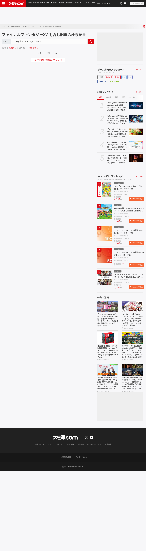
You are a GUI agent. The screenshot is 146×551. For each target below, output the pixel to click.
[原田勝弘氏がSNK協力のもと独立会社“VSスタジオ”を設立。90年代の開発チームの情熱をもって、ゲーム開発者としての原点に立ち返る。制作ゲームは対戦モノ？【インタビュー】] (107, 373)
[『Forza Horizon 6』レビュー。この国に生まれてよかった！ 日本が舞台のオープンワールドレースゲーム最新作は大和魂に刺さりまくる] (107, 306)
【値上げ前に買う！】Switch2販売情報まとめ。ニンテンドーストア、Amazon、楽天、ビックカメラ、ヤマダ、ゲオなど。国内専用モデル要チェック (107, 354)
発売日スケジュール (67, 3)
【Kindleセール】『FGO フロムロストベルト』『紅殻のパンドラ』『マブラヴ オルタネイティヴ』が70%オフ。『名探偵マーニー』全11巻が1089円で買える (132, 320)
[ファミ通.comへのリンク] (16, 3)
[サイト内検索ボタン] (137, 3)
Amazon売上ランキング (109, 176)
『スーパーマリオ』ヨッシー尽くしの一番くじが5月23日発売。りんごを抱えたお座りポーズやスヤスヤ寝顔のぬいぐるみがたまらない (117, 133)
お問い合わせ (43, 450)
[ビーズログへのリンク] (81, 462)
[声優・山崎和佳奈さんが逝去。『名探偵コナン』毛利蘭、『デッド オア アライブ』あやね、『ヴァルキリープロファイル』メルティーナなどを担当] (136, 158)
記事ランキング (105, 92)
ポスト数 (131, 97)
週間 (116, 97)
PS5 (48, 3)
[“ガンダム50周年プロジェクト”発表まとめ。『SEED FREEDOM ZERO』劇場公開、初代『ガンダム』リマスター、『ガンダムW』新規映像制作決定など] (136, 118)
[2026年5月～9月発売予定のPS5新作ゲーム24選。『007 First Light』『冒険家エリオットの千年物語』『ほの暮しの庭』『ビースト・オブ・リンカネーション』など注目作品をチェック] (132, 373)
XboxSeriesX (114, 81)
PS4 (129, 77)
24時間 (108, 97)
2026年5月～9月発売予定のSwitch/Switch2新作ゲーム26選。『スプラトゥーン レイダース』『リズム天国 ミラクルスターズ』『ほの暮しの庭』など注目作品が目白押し (132, 354)
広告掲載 (104, 450)
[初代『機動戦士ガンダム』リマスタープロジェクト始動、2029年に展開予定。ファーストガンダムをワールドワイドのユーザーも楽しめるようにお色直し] (136, 145)
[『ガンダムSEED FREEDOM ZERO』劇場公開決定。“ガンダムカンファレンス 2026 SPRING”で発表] (136, 105)
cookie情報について (92, 450)
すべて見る (139, 69)
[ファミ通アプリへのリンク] (66, 462)
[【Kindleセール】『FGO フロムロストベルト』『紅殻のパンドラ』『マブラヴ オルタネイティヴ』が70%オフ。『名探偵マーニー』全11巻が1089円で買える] (132, 306)
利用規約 (70, 450)
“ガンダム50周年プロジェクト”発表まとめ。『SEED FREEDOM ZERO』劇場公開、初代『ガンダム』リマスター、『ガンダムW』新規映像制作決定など (117, 119)
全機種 (100, 77)
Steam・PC (102, 81)
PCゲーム (54, 3)
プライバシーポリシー (57, 450)
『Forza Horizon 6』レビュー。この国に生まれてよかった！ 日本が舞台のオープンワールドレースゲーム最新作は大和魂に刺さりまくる (107, 320)
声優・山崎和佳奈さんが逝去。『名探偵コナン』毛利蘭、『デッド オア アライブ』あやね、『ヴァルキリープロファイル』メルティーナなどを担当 (116, 159)
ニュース (89, 3)
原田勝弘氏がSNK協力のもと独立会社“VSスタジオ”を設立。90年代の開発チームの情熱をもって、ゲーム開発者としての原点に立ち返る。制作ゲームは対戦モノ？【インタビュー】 (107, 388)
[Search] (49, 41)
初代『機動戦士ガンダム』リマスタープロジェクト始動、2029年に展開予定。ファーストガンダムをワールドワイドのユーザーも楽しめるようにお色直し (117, 146)
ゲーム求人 (80, 3)
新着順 (11, 48)
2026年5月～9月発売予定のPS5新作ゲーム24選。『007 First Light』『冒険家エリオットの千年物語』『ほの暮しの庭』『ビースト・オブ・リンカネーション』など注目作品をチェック (132, 388)
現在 (100, 97)
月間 (123, 97)
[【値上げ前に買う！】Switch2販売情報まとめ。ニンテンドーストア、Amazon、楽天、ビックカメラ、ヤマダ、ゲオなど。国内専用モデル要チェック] (107, 340)
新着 (30, 3)
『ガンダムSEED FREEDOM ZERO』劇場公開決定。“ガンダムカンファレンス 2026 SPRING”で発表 (117, 106)
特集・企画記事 (104, 3)
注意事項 (79, 450)
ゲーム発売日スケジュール (111, 69)
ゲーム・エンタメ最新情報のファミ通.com (14, 26)
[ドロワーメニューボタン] (3, 3)
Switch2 (36, 3)
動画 (95, 3)
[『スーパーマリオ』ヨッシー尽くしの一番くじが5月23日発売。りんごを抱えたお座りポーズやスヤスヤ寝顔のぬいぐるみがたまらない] (136, 132)
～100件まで (31, 48)
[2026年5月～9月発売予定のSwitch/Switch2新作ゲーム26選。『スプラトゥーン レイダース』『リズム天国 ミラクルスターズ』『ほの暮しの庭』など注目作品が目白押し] (132, 340)
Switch (42, 3)
